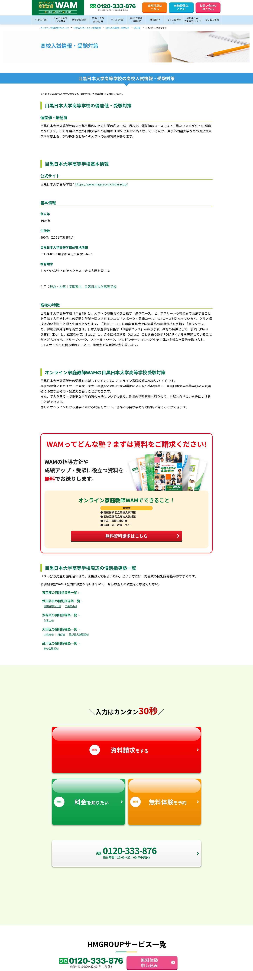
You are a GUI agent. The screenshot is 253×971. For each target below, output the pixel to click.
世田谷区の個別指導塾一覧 (61, 604)
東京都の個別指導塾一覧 (59, 595)
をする (126, 744)
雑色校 (61, 637)
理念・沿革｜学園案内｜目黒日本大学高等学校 (83, 286)
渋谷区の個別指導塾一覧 (59, 618)
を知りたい (88, 796)
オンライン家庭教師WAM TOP (54, 27)
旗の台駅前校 (51, 651)
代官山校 (49, 623)
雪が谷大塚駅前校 (79, 637)
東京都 (137, 27)
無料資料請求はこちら (140, 537)
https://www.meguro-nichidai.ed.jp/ (101, 184)
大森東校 (49, 637)
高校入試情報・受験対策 (117, 27)
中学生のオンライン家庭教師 (87, 27)
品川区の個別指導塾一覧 (59, 646)
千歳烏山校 (71, 609)
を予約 (164, 796)
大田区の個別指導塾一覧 (59, 632)
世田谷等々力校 (52, 609)
